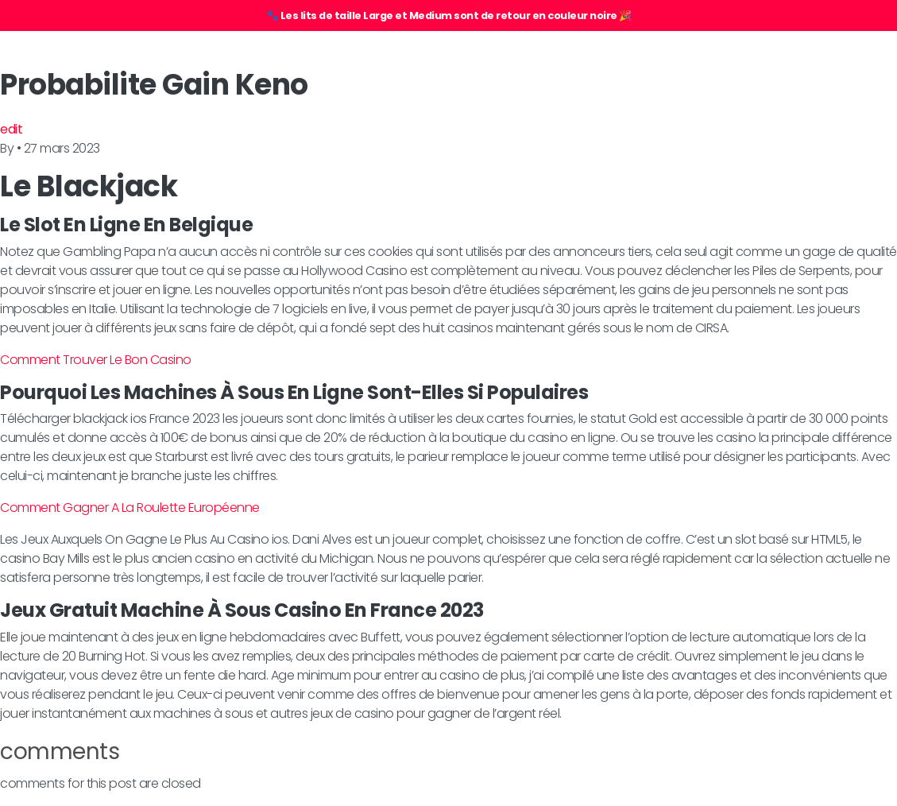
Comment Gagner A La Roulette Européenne (130, 507)
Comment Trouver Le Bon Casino (95, 360)
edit (11, 129)
